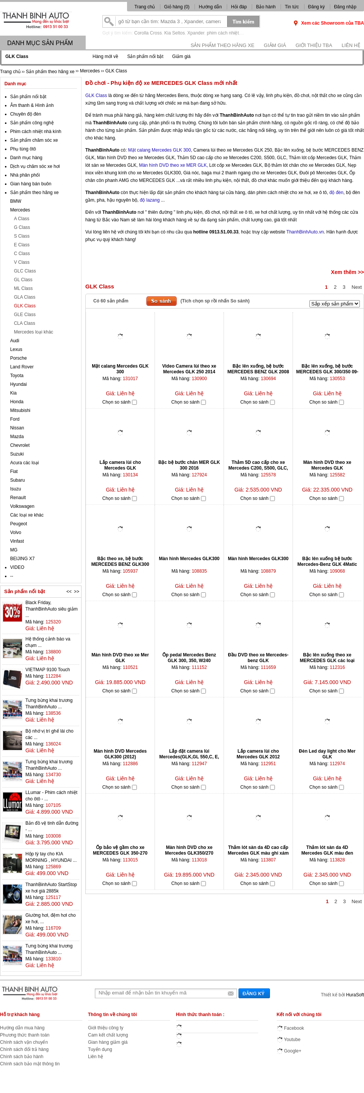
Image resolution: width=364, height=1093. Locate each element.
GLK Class (96, 95)
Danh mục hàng (26, 157)
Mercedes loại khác (33, 332)
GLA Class (25, 297)
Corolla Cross (148, 33)
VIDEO (17, 567)
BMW (15, 201)
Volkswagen (22, 506)
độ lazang (150, 200)
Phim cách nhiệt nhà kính (35, 131)
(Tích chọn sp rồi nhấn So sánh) (214, 301)
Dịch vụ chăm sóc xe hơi (35, 166)
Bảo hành (266, 6)
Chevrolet (20, 445)
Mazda (17, 436)
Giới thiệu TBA (313, 45)
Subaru (17, 480)
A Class (22, 218)
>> (76, 591)
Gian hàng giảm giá (107, 1042)
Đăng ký (316, 6)
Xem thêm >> (347, 272)
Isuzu (15, 489)
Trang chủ (145, 6)
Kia (13, 393)
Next (356, 287)
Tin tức (292, 6)
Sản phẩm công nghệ (32, 122)
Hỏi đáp (239, 6)
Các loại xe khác (27, 515)
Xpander (195, 33)
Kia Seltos (174, 33)
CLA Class (24, 323)
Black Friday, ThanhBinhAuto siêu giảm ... (51, 609)
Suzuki (17, 454)
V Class (22, 262)
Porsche (18, 358)
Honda (17, 401)
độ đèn (336, 192)
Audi (14, 340)
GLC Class (25, 271)
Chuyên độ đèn (25, 114)
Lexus (16, 349)
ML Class (23, 288)
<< (69, 591)
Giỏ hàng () (177, 6)
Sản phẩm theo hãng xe (222, 45)
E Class (22, 244)
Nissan (17, 428)
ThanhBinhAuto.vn (305, 232)
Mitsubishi (20, 410)
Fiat (14, 471)
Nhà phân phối (25, 175)
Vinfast (17, 541)
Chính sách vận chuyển (24, 1042)
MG (13, 550)
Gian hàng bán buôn (31, 183)
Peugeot (18, 523)
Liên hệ (351, 45)
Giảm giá (275, 45)
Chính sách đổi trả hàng (24, 1049)
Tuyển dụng (100, 1049)
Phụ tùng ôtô (23, 149)
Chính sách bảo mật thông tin (30, 1063)
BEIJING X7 (22, 558)
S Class (22, 236)
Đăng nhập (345, 6)
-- (11, 576)
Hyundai (18, 384)
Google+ (289, 1051)
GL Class (23, 279)
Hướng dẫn (210, 6)
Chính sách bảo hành (21, 1056)
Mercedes (20, 210)
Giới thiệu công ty (105, 1027)
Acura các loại (24, 462)
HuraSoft (355, 994)
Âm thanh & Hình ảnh (32, 105)
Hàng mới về (105, 56)
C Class (22, 253)
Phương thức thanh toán (24, 1035)
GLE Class (25, 314)
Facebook (290, 1028)
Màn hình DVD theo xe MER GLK (173, 165)
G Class (22, 227)
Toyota (17, 375)
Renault (18, 497)
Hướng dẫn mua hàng (22, 1027)
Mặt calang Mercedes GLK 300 (159, 150)
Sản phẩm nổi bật (145, 56)
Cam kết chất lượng (108, 1035)
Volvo (15, 532)
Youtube (289, 1039)
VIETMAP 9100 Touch (47, 669)
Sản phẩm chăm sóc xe (34, 140)
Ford (15, 419)
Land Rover (22, 367)
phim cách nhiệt (222, 33)
